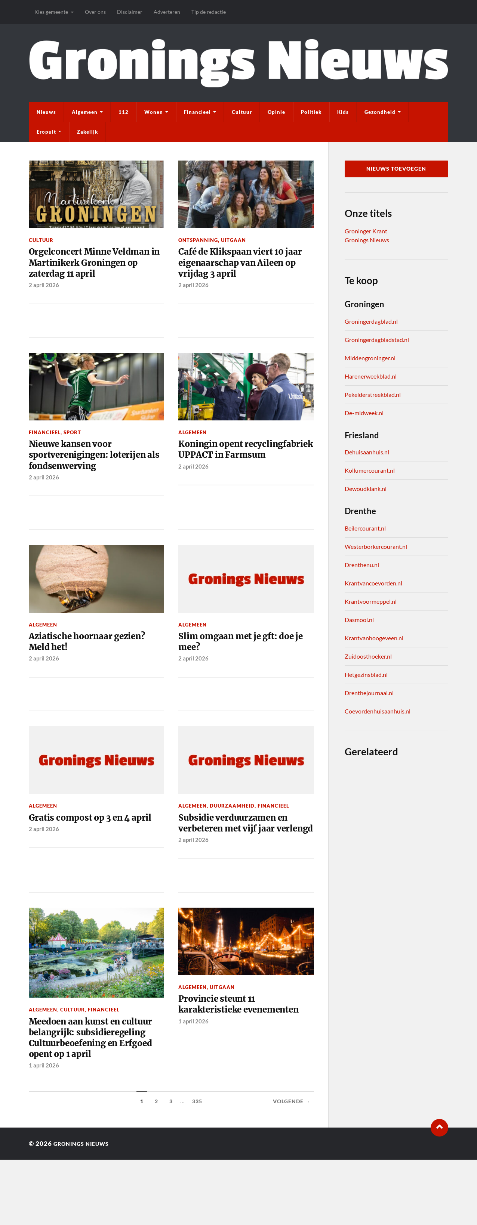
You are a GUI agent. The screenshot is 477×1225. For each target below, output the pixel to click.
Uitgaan (233, 240)
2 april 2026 (44, 303)
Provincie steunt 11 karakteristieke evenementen (222, 1058)
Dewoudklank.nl (366, 488)
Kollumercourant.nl (370, 470)
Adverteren (167, 12)
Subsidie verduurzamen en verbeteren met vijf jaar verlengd (241, 860)
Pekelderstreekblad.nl (373, 394)
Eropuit (46, 132)
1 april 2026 (44, 1131)
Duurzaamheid (232, 834)
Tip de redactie (208, 12)
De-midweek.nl (364, 412)
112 (124, 112)
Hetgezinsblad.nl (366, 674)
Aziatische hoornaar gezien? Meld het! (95, 668)
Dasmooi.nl (359, 619)
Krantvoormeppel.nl (371, 601)
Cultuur (242, 112)
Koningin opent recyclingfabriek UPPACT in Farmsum (244, 476)
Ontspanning (198, 240)
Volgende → (292, 1167)
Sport (72, 451)
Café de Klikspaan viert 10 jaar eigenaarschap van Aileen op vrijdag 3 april (238, 266)
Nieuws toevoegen (396, 169)
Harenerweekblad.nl (371, 376)
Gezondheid (380, 112)
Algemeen (85, 112)
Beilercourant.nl (365, 528)
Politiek (311, 112)
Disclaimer (129, 12)
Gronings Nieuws (367, 239)
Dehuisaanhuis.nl (367, 452)
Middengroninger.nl (370, 357)
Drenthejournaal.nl (369, 692)
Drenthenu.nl (362, 564)
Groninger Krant (366, 230)
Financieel (197, 112)
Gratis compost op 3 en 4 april (86, 853)
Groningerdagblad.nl (371, 321)
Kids (343, 112)
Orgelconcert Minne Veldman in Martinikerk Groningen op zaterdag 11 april (88, 272)
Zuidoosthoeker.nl (368, 656)
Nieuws (46, 112)
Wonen (153, 112)
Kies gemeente (51, 12)
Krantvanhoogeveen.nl (374, 637)
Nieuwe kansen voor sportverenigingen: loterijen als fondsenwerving (96, 476)
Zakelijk (87, 132)
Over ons (95, 12)
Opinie (276, 112)
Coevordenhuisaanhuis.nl (377, 711)
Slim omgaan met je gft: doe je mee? (244, 668)
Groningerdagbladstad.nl (377, 339)
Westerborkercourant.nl (376, 546)
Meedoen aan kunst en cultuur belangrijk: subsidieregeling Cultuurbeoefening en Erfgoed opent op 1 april (85, 1093)
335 (197, 1167)
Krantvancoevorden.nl (373, 583)
